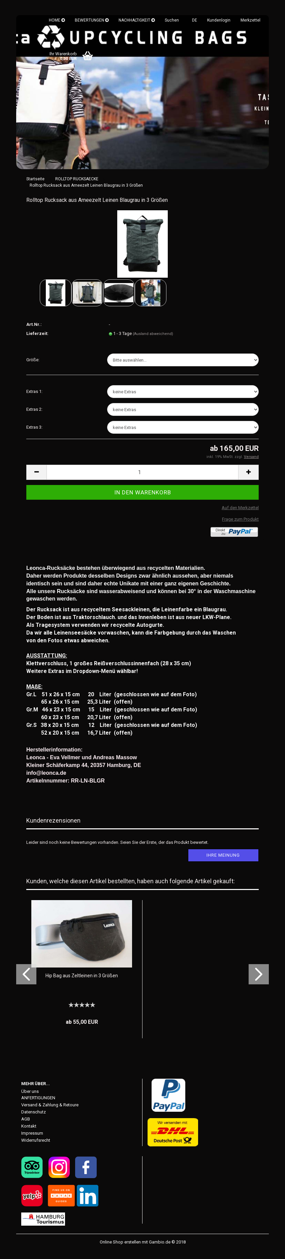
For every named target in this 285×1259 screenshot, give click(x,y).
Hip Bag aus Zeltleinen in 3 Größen (81, 983)
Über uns (30, 1099)
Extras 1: (34, 399)
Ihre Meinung (223, 863)
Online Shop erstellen (120, 1250)
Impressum (32, 1141)
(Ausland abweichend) (153, 342)
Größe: (32, 367)
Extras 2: (34, 417)
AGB (25, 1127)
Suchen (172, 20)
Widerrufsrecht (35, 1148)
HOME (57, 20)
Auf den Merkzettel (240, 515)
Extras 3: (34, 435)
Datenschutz (33, 1120)
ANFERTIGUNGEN (38, 1105)
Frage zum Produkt (240, 527)
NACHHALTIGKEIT (137, 20)
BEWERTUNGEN (91, 20)
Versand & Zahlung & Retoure (49, 1112)
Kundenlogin (218, 20)
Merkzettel (250, 20)
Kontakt (28, 1134)
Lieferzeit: (37, 341)
